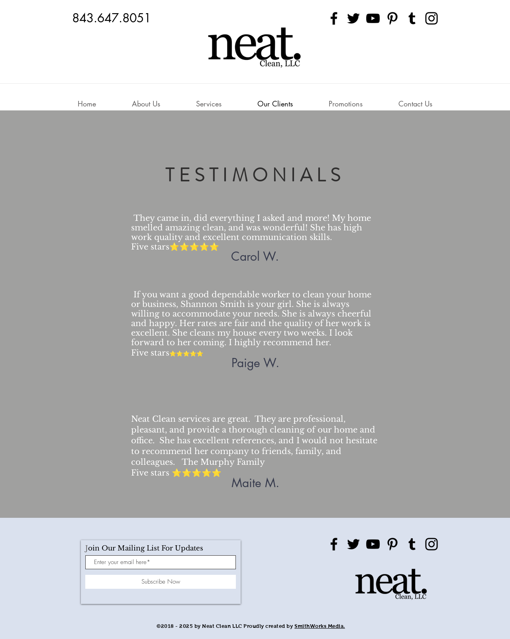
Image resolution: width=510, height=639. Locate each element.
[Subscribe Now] (160, 582)
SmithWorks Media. (319, 626)
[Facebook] (334, 18)
